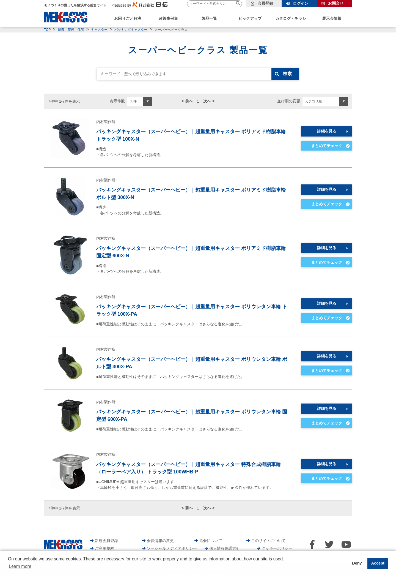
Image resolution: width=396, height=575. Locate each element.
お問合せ (335, 3)
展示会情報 (331, 18)
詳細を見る (326, 131)
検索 (288, 73)
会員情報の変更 (160, 541)
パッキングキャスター (130, 30)
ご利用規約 (104, 548)
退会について (210, 541)
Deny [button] (357, 563)
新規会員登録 (106, 541)
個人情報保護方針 (224, 548)
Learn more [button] (20, 566)
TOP (47, 30)
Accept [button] (377, 563)
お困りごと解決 (127, 18)
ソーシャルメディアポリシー (172, 548)
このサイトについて (268, 541)
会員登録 (265, 3)
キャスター (99, 30)
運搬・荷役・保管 (71, 30)
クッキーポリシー (277, 548)
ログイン (300, 3)
